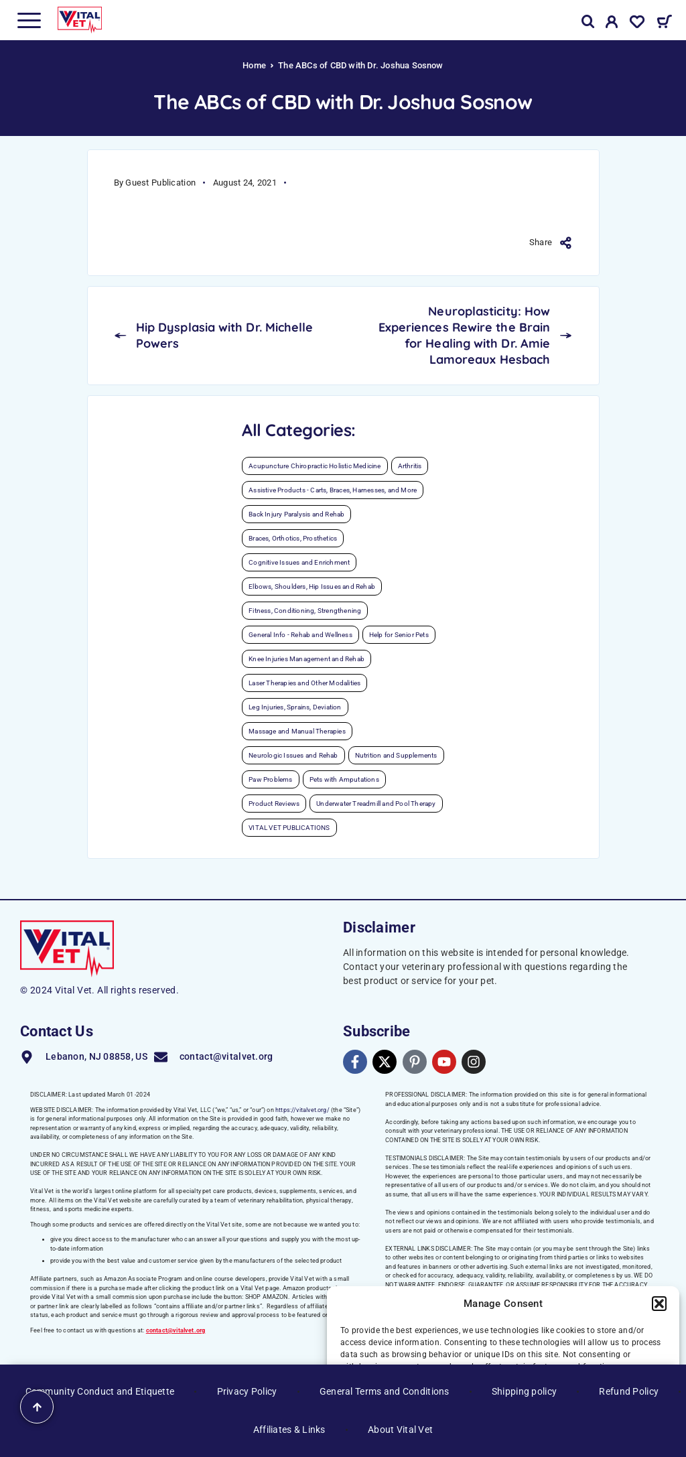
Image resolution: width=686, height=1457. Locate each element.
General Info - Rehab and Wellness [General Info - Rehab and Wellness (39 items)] (300, 634)
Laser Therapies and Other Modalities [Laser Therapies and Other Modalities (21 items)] (304, 683)
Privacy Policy (247, 1391)
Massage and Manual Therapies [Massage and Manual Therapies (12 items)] (297, 731)
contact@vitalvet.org (176, 1330)
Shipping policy (524, 1391)
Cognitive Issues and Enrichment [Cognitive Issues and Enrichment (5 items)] (299, 562)
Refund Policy (629, 1391)
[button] (659, 1303)
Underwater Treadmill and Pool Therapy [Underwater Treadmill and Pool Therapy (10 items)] (375, 803)
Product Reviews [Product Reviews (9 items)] (274, 803)
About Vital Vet (400, 1429)
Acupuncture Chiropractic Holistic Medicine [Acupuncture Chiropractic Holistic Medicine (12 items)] (315, 466)
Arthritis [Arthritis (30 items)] (410, 466)
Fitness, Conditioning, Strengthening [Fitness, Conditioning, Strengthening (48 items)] (305, 610)
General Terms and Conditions (385, 1391)
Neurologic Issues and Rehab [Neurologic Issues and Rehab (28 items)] (293, 755)
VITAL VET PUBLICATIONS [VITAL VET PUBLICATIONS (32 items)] (289, 827)
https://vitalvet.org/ (302, 1110)
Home (254, 65)
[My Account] (612, 24)
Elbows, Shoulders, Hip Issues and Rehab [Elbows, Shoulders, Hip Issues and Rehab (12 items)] (312, 586)
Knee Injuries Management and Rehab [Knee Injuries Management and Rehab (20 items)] (306, 659)
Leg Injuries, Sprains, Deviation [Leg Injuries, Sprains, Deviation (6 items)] (295, 707)
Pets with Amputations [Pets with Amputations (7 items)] (344, 779)
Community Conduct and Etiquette (100, 1391)
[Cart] (664, 23)
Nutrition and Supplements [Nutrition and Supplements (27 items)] (396, 755)
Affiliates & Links (289, 1429)
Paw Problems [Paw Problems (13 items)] (270, 779)
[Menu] (29, 20)
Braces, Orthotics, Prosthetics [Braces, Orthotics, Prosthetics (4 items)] (293, 538)
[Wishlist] (637, 24)
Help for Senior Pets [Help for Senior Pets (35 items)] (399, 634)
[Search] (588, 22)
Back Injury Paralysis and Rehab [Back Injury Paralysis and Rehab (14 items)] (296, 514)
